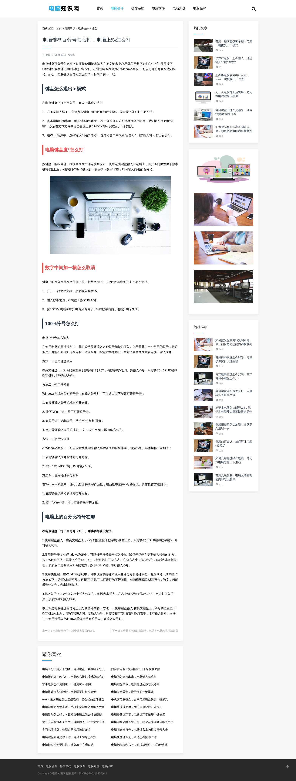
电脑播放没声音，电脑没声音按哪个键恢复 (138, 714)
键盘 (94, 28)
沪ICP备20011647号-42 (93, 773)
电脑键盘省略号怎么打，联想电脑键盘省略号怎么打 (142, 723)
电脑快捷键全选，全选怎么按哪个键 (133, 737)
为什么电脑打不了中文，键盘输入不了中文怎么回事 (73, 723)
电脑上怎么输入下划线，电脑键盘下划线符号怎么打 (73, 670)
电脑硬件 (117, 8)
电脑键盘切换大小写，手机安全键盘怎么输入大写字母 (73, 708)
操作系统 (137, 8)
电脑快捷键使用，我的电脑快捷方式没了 (136, 706)
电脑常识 (70, 28)
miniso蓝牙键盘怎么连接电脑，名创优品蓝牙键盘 (73, 699)
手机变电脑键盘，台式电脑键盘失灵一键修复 (139, 699)
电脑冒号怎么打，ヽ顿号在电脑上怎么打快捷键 (72, 714)
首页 (100, 8)
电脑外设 (179, 8)
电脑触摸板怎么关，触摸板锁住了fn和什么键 (139, 744)
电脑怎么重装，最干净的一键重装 (132, 691)
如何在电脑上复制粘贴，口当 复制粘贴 (135, 669)
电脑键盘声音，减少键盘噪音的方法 (74, 630)
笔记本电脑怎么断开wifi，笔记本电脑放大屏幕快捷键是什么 (233, 411)
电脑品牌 (199, 8)
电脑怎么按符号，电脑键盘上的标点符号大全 (139, 729)
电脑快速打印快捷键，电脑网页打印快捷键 (69, 691)
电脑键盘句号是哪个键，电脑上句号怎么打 (69, 737)
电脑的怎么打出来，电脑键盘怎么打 (133, 676)
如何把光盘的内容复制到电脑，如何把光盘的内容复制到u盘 (233, 130)
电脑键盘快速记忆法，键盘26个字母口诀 (68, 744)
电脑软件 (158, 8)
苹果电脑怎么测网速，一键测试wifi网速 (67, 684)
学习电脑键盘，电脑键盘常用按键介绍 (66, 729)
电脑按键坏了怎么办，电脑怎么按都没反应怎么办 (73, 676)
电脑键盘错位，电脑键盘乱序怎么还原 (135, 684)
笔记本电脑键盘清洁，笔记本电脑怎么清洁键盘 (150, 630)
